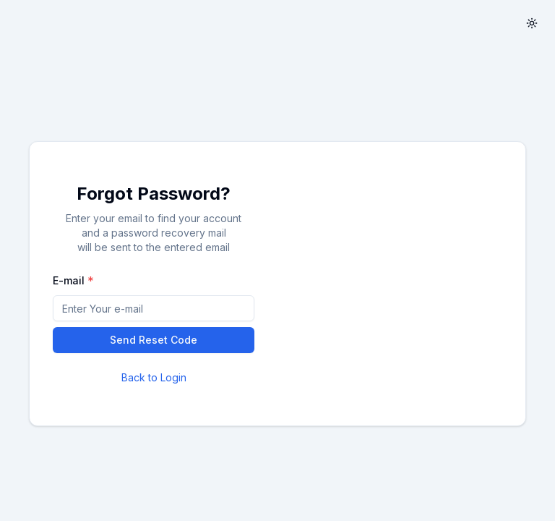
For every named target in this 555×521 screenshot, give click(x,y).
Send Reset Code (153, 340)
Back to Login (153, 377)
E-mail (69, 281)
